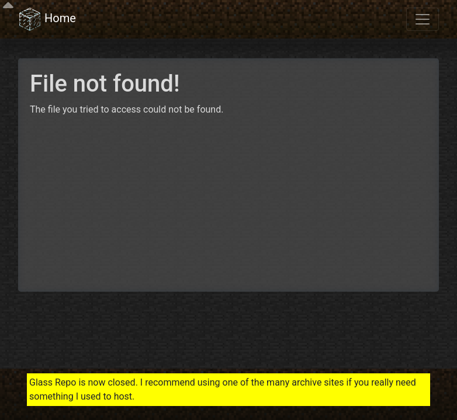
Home (47, 19)
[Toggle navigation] (422, 19)
